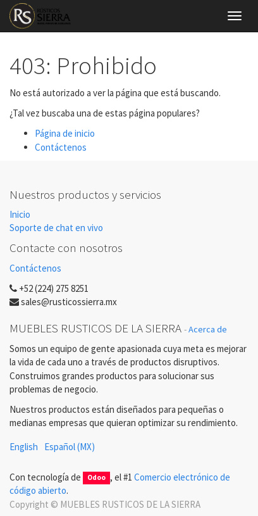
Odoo (96, 478)
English (23, 447)
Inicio (19, 214)
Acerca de (207, 329)
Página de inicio (65, 133)
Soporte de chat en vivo (56, 228)
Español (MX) (69, 447)
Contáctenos (61, 147)
